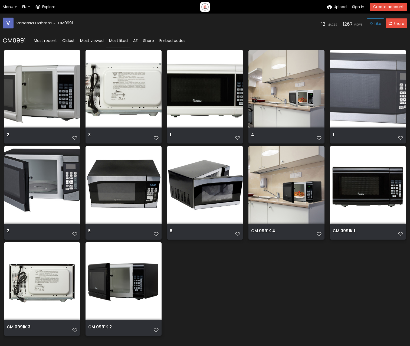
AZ (135, 40)
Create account (388, 6)
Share (148, 40)
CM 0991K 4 (262, 234)
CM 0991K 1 (343, 234)
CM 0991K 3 (18, 332)
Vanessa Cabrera (35, 23)
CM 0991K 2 (99, 332)
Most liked (118, 40)
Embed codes (172, 40)
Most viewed (92, 40)
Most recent (45, 40)
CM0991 (65, 23)
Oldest (68, 40)
